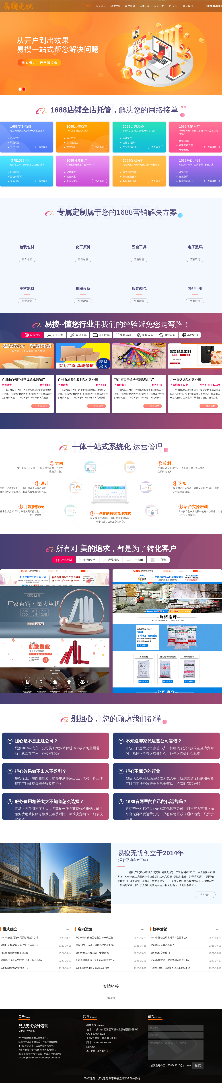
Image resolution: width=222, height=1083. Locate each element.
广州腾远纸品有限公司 (185, 379)
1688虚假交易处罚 (160, 952)
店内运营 (103, 1078)
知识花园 (111, 998)
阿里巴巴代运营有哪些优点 (14, 952)
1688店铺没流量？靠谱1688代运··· (93, 967)
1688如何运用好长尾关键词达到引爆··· (20, 937)
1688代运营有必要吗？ (162, 945)
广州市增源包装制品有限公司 (78, 379)
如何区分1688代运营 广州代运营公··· (19, 945)
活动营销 (124, 1078)
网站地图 (91, 1046)
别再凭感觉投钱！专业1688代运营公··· (95, 960)
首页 (88, 8)
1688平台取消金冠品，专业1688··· (93, 952)
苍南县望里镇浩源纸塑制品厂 (134, 379)
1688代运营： (90, 1078)
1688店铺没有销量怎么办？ (15, 967)
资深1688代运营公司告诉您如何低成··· (95, 945)
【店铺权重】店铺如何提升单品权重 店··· (172, 967)
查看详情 (43, 147)
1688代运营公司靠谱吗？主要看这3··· (170, 937)
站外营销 (135, 1078)
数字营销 (114, 1078)
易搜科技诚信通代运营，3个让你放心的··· (22, 960)
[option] (111, 47)
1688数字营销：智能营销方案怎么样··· (170, 960)
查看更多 (204, 894)
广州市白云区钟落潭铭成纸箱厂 (23, 379)
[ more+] (67, 929)
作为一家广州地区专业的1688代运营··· (95, 937)
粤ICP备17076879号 (97, 1051)
